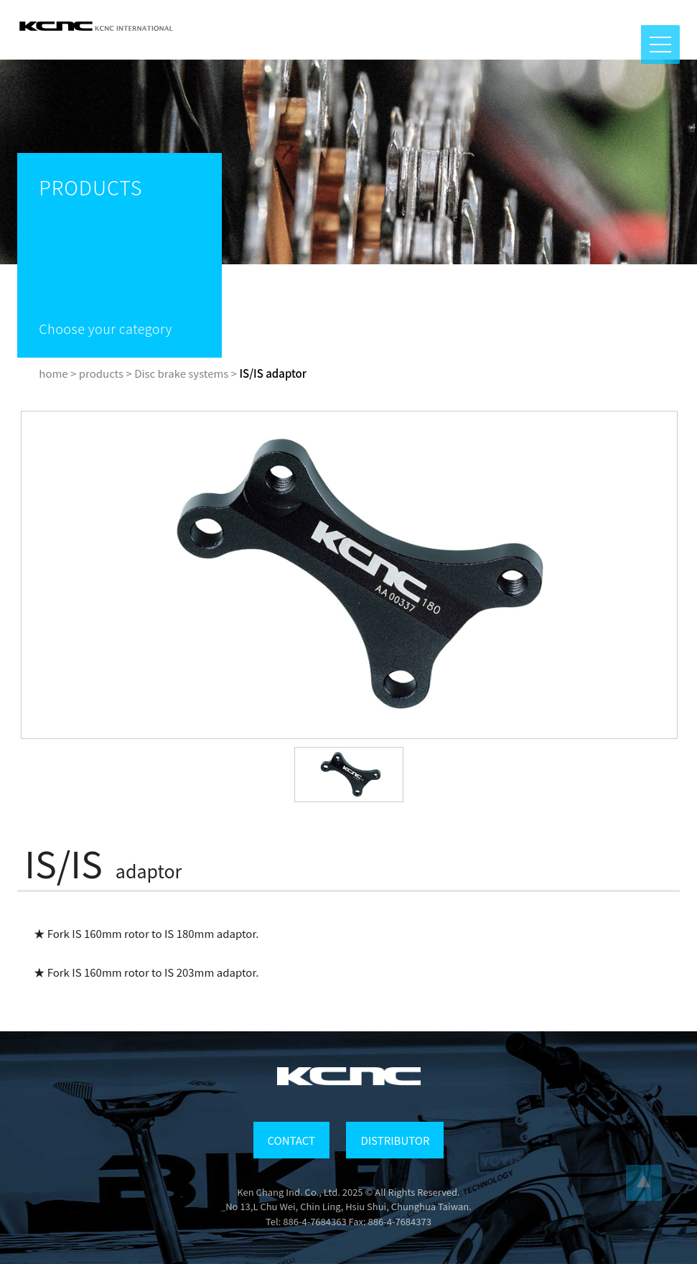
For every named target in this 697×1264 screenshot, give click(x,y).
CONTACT (291, 1140)
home (53, 373)
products (101, 373)
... (644, 1183)
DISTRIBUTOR (394, 1140)
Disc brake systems (181, 373)
